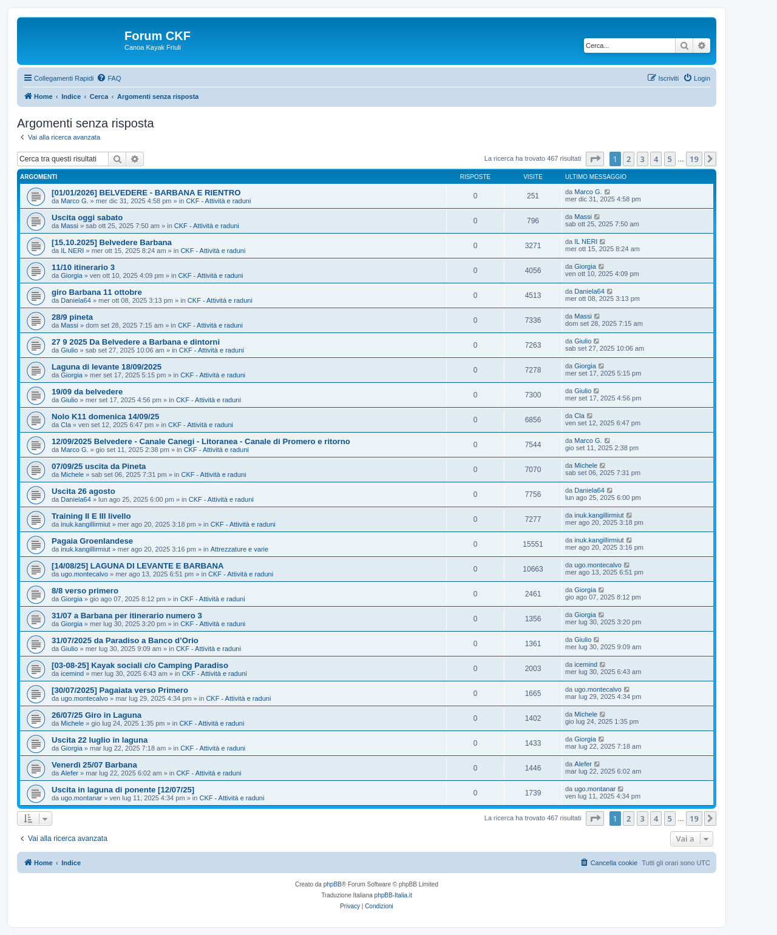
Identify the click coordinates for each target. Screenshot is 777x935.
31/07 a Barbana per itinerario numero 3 (127, 615)
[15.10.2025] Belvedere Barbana (112, 242)
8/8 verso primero (85, 590)
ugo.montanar (81, 798)
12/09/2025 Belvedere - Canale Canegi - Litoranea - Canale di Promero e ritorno (201, 441)
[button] (595, 159)
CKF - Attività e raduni (218, 200)
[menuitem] (109, 78)
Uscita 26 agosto (83, 491)
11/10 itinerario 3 (83, 267)
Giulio (69, 350)
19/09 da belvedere (87, 391)
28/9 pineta (72, 317)
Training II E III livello (91, 516)
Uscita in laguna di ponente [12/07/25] (123, 789)
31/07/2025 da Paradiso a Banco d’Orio (125, 640)
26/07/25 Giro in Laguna (96, 715)
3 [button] (642, 159)
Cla (66, 424)
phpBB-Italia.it (393, 895)
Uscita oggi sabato (87, 217)
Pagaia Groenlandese (92, 540)
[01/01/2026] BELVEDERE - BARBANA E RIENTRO (146, 192)
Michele (72, 474)
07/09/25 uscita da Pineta (99, 466)
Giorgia (71, 275)
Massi (69, 225)
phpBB (333, 884)
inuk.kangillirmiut (85, 524)
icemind (72, 673)
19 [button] (694, 159)
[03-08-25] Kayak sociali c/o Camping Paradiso (140, 665)
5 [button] (670, 159)
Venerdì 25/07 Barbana (94, 764)
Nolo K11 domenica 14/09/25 (105, 416)
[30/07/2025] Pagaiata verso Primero (120, 690)
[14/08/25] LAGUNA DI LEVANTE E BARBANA (138, 565)
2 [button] (628, 159)
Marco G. (74, 200)
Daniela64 (76, 300)
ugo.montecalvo (84, 574)
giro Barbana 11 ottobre (97, 292)
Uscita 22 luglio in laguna (100, 739)
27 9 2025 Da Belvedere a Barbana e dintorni (136, 341)
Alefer (69, 773)
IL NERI (72, 250)
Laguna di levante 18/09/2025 (106, 366)
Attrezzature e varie (239, 549)
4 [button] (656, 159)
